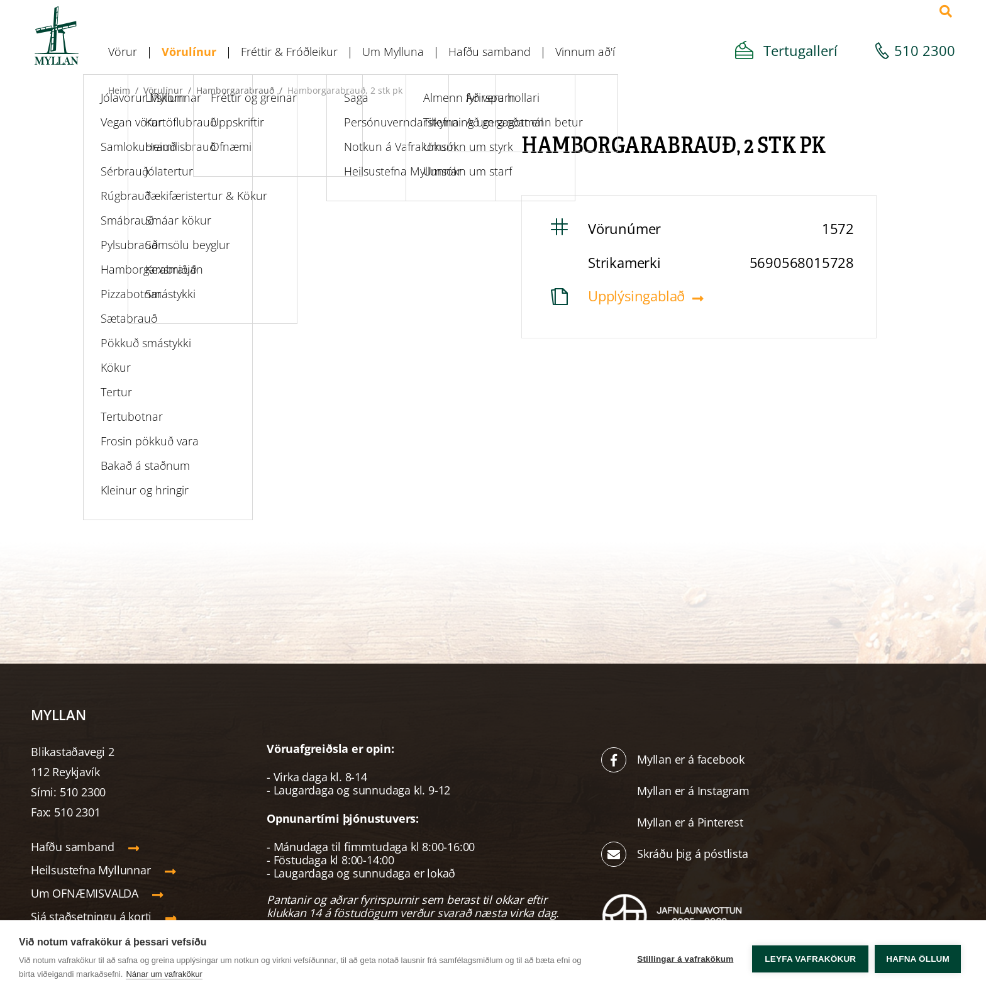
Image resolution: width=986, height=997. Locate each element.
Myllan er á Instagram (695, 790)
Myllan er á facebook (691, 759)
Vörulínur (163, 90)
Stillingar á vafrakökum (685, 959)
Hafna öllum (918, 959)
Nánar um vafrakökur (164, 974)
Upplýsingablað (636, 295)
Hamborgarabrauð (235, 90)
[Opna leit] (945, 11)
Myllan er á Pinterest (691, 822)
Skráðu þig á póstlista (692, 853)
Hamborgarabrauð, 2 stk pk (344, 90)
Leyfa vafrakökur (810, 959)
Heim (119, 90)
